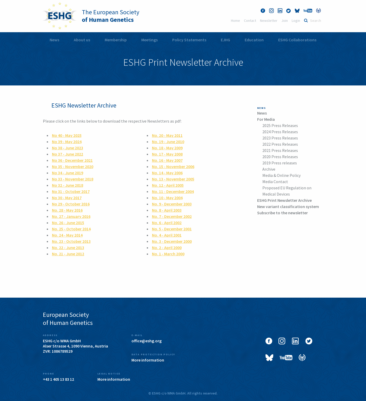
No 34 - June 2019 (67, 172)
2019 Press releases (279, 162)
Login (296, 20)
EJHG (225, 39)
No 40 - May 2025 (67, 135)
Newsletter (268, 20)
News (54, 39)
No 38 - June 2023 (67, 147)
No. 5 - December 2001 (172, 228)
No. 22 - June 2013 (68, 247)
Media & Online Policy (281, 175)
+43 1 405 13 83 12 (58, 379)
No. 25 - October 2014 (71, 228)
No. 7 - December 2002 (172, 216)
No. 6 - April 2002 (167, 222)
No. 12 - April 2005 (168, 185)
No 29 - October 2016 (71, 203)
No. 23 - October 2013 (71, 241)
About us (82, 39)
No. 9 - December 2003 (172, 203)
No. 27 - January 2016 (71, 216)
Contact (250, 20)
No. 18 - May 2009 (167, 147)
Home (235, 20)
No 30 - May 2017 (67, 197)
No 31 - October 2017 (71, 191)
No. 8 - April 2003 (167, 210)
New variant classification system (288, 206)
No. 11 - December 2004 (173, 191)
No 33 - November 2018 (72, 179)
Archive (268, 169)
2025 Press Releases (280, 125)
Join (284, 20)
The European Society (110, 16)
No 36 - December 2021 (72, 160)
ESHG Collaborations (297, 39)
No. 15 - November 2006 (173, 166)
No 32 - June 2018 (67, 185)
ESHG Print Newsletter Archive (284, 200)
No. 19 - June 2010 (168, 141)
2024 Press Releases (280, 131)
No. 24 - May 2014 (67, 235)
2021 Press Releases (280, 150)
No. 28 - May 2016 (67, 210)
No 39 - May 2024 (67, 141)
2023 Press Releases (280, 138)
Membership (116, 39)
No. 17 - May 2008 (167, 154)
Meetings (149, 39)
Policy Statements (189, 39)
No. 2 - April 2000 (167, 247)
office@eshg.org (146, 340)
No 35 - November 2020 (72, 166)
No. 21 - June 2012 (68, 253)
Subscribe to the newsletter (282, 212)
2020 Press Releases (280, 156)
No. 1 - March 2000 (168, 253)
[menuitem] (54, 39)
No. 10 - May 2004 (167, 197)
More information (147, 360)
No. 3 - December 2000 (172, 241)
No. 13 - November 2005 (173, 179)
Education (254, 39)
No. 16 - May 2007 (167, 160)
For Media (266, 119)
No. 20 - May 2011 (167, 135)
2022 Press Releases (280, 144)
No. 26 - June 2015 (68, 222)
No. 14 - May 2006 (167, 172)
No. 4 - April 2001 (167, 235)
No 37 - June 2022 (67, 154)
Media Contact (275, 181)
